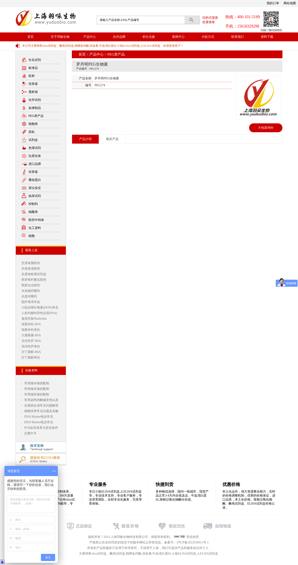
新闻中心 (178, 36)
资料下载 (267, 36)
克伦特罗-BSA (31, 341)
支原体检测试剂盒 (33, 274)
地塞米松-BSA (31, 324)
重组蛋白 (34, 180)
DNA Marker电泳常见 (38, 416)
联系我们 (237, 36)
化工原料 (34, 228)
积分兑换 (149, 36)
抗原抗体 (34, 156)
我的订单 (273, 3)
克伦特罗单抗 (30, 346)
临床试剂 (34, 196)
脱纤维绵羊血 (30, 302)
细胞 (31, 236)
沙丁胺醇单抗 (30, 357)
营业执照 (192, 537)
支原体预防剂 (30, 263)
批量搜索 (208, 22)
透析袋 (33, 92)
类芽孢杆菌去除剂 (33, 279)
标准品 (33, 68)
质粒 (31, 132)
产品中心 (89, 36)
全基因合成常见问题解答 (41, 405)
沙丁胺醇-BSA (31, 352)
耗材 (31, 76)
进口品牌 (34, 164)
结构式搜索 (210, 17)
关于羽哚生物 (60, 36)
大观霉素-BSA (31, 335)
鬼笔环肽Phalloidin (34, 318)
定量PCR (30, 433)
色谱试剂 (34, 148)
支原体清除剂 (30, 268)
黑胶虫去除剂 (30, 285)
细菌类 (33, 212)
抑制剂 (33, 204)
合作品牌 (119, 36)
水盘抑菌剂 (29, 296)
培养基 (33, 84)
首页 (30, 36)
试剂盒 (33, 140)
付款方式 (208, 36)
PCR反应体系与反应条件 (41, 427)
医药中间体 (36, 220)
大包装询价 (266, 127)
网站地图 (290, 3)
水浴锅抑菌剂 (30, 291)
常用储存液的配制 (36, 383)
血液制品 (34, 108)
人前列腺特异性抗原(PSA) (39, 313)
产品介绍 (85, 139)
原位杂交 (34, 188)
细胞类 (33, 124)
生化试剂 (34, 60)
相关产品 (112, 139)
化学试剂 (34, 100)
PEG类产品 (36, 116)
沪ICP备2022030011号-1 (193, 542)
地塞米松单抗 (30, 329)
